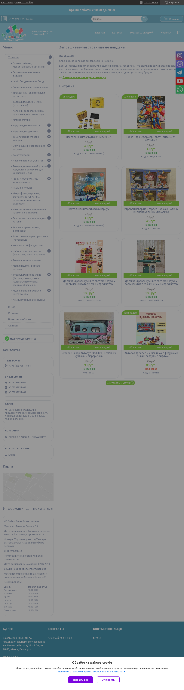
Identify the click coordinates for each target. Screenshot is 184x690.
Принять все (80, 679)
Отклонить (108, 679)
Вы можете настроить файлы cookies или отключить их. (90, 671)
